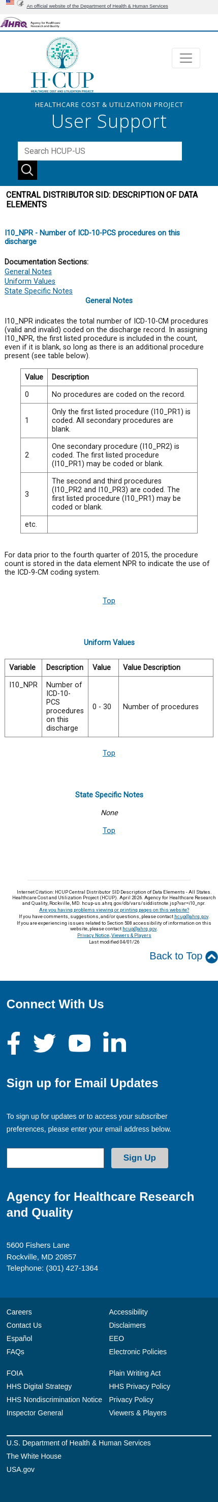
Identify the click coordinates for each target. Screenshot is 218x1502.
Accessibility (128, 1312)
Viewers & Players (131, 935)
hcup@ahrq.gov (191, 916)
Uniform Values (30, 281)
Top (109, 601)
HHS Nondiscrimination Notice (54, 1400)
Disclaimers (127, 1325)
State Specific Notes (39, 291)
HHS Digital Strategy (39, 1386)
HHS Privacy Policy (140, 1386)
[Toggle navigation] (186, 58)
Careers (19, 1312)
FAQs (15, 1352)
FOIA (15, 1373)
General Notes (28, 271)
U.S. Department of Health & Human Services (79, 1443)
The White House (34, 1456)
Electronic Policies (138, 1352)
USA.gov (21, 1469)
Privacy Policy (131, 1400)
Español (20, 1338)
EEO (116, 1338)
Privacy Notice (93, 935)
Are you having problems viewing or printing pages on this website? (114, 910)
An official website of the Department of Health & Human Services (97, 6)
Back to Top (183, 956)
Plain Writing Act (135, 1373)
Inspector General (35, 1413)
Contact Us (24, 1325)
